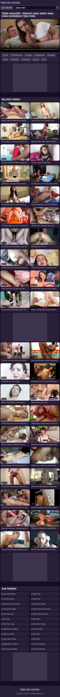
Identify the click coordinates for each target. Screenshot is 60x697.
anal (6, 59)
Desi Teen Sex (8, 614)
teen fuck (36, 594)
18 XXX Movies (8, 599)
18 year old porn (39, 649)
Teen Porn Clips (8, 624)
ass (45, 59)
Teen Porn (36, 599)
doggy (29, 55)
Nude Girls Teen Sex (40, 614)
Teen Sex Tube (8, 634)
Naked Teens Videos (10, 644)
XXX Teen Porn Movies (11, 604)
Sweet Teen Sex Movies (41, 609)
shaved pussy (17, 55)
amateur (52, 55)
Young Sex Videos (9, 609)
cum (6, 55)
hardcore (27, 59)
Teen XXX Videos (39, 604)
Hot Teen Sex (38, 629)
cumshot (16, 59)
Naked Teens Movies (10, 629)
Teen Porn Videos (39, 624)
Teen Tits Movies (39, 644)
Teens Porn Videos (9, 639)
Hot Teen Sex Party (10, 649)
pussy (37, 59)
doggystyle (40, 55)
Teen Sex (6, 619)
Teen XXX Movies (9, 594)
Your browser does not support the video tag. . (30, 35)
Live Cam (8, 8)
